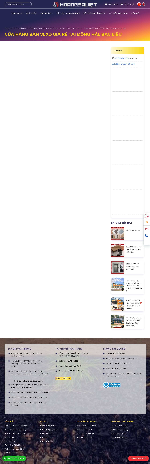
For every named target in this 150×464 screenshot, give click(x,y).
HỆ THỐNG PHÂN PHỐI (94, 13)
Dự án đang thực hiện (49, 430)
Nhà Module (10, 437)
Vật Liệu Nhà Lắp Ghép (68, 13)
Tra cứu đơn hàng (118, 433)
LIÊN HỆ (118, 50)
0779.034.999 (122, 58)
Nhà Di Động (10, 441)
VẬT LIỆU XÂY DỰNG (118, 13)
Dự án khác (44, 437)
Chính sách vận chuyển (85, 433)
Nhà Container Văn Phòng (15, 430)
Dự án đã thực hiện (48, 426)
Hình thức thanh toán (84, 437)
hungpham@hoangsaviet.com (125, 358)
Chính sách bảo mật (84, 430)
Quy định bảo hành (119, 426)
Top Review (21, 28)
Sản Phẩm (46, 13)
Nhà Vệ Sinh (10, 453)
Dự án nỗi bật (45, 433)
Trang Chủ (16, 13)
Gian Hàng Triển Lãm (13, 445)
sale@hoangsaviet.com (123, 64)
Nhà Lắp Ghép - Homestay (16, 426)
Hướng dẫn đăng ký (119, 437)
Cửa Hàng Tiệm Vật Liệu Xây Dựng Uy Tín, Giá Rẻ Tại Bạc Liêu (55, 28)
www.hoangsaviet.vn (123, 363)
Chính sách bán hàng (119, 430)
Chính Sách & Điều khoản (86, 426)
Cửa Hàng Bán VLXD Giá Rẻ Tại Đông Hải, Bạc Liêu (105, 28)
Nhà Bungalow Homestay (15, 433)
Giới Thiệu (31, 13)
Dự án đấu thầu (46, 441)
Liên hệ (135, 13)
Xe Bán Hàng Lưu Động (14, 449)
